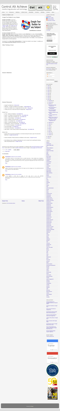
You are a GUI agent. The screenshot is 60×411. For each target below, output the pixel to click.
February (50, 133)
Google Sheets (49, 222)
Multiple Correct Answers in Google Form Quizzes (53, 118)
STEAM (47, 277)
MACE (47, 248)
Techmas (47, 280)
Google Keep (48, 212)
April (49, 130)
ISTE (47, 241)
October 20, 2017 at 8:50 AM (16, 156)
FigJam (47, 185)
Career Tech (48, 157)
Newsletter (31, 12)
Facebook (48, 182)
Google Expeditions (49, 207)
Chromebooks (48, 161)
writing (47, 295)
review (47, 269)
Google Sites (48, 223)
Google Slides (48, 225)
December (50, 100)
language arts (48, 244)
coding (47, 164)
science (47, 270)
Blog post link (28, 109)
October (50, 103)
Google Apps (48, 194)
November (50, 102)
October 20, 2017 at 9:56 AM (16, 166)
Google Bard (48, 196)
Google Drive (48, 204)
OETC (47, 258)
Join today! (48, 30)
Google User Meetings (50, 229)
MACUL (47, 250)
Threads (47, 284)
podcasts (47, 261)
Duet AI (47, 174)
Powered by (52, 57)
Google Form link (33, 137)
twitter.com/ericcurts (20, 147)
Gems (47, 190)
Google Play (48, 218)
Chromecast (48, 163)
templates (48, 281)
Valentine (48, 287)
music (47, 254)
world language (49, 294)
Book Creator (48, 156)
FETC (47, 183)
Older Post (41, 201)
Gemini (47, 189)
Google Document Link (13, 134)
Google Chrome (49, 197)
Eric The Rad (48, 68)
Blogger (32, 406)
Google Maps (7, 151)
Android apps (48, 143)
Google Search (49, 221)
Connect (48, 12)
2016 (49, 136)
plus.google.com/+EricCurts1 (36, 147)
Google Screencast (49, 219)
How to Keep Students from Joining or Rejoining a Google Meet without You (51, 327)
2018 (49, 97)
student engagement (50, 279)
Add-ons (47, 142)
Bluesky (47, 154)
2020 (49, 94)
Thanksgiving (48, 283)
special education (49, 276)
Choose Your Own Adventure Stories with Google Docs (51, 315)
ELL (47, 178)
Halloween (48, 232)
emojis (47, 181)
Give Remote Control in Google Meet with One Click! (51, 324)
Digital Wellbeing (49, 172)
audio (47, 152)
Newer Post (5, 201)
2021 (49, 93)
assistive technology (49, 150)
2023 (49, 90)
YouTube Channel (51, 19)
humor (47, 236)
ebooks (47, 175)
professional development (50, 265)
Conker (47, 167)
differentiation (48, 170)
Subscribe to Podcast (51, 20)
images (47, 237)
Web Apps (48, 290)
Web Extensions (49, 291)
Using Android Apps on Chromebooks (52, 108)
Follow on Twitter (50, 17)
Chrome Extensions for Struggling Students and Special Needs (51, 302)
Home (3, 12)
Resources (11, 12)
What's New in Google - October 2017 (52, 105)
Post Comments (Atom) (11, 203)
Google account (49, 193)
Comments (49, 76)
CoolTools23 (48, 168)
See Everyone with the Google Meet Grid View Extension (51, 312)
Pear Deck (48, 259)
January (50, 134)
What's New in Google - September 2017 (52, 120)
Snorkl (47, 273)
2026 (49, 85)
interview (47, 240)
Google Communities (50, 200)
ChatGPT (48, 160)
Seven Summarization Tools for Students (52, 110)
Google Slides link (27, 106)
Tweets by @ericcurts (50, 336)
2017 (49, 99)
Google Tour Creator (49, 226)
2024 (49, 88)
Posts (48, 74)
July (49, 125)
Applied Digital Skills (49, 145)
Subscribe (52, 53)
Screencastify (48, 272)
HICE (47, 233)
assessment (48, 149)
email (47, 179)
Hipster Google (5, 25)
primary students (49, 263)
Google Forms (48, 208)
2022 (49, 91)
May (49, 128)
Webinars (18, 12)
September (51, 122)
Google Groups (49, 210)
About (53, 12)
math (47, 251)
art (46, 146)
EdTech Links (24, 12)
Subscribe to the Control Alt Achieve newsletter (51, 34)
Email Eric (49, 16)
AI (6, 12)
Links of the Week (49, 247)
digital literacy (48, 171)
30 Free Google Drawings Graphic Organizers (50, 331)
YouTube (47, 297)
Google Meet (48, 215)
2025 (49, 87)
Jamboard (48, 243)
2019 (49, 96)
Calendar (42, 12)
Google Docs (48, 201)
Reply (6, 163)
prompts (47, 266)
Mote (47, 252)
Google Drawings (49, 203)
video (47, 288)
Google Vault (48, 230)
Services (37, 12)
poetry (47, 262)
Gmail (47, 192)
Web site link (16, 105)
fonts (47, 186)
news (47, 255)
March (50, 131)
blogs (47, 153)
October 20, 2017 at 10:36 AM (16, 174)
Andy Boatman (8, 156)
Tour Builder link (20, 113)
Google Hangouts (49, 211)
